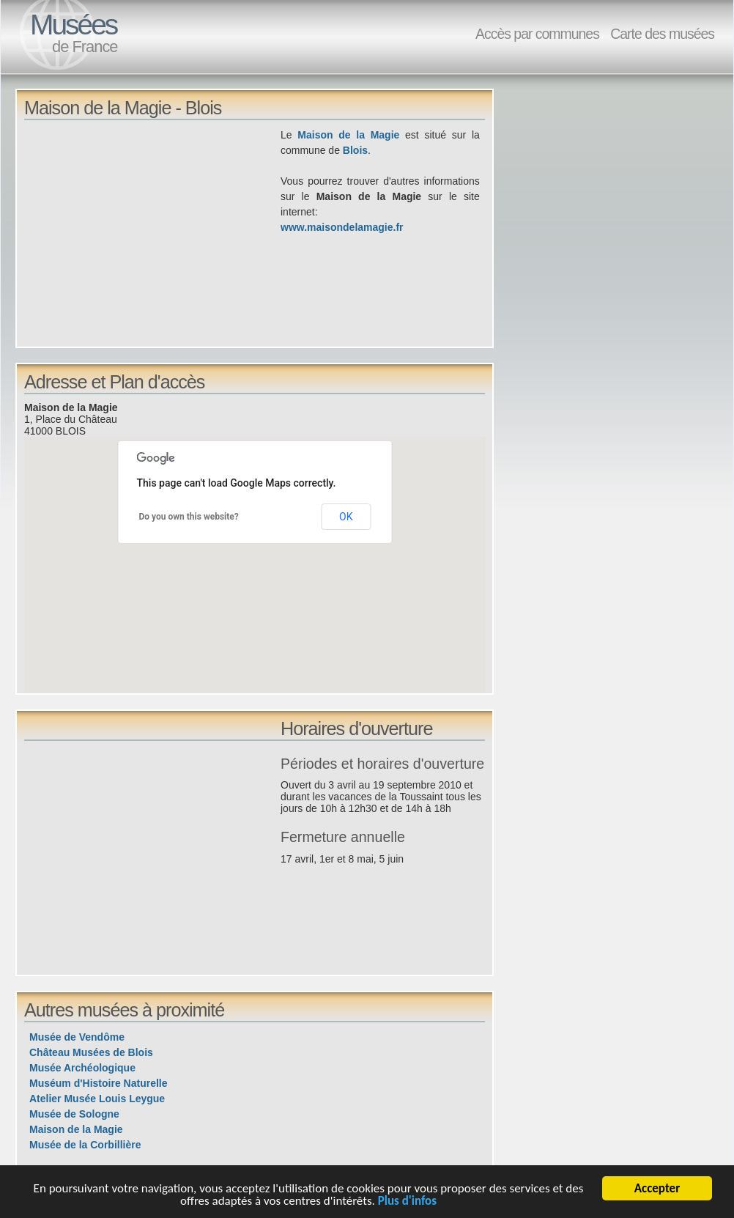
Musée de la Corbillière (85, 1145)
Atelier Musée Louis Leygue (97, 1098)
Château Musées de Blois (91, 1052)
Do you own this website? (189, 517)
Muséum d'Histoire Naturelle (98, 1083)
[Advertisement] (152, 230)
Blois (355, 150)
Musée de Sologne (74, 1114)
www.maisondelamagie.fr (342, 227)
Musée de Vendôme (77, 1037)
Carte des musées (662, 34)
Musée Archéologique (82, 1068)
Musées (73, 24)
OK (345, 517)
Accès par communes (537, 34)
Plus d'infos (407, 1203)
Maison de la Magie (348, 135)
